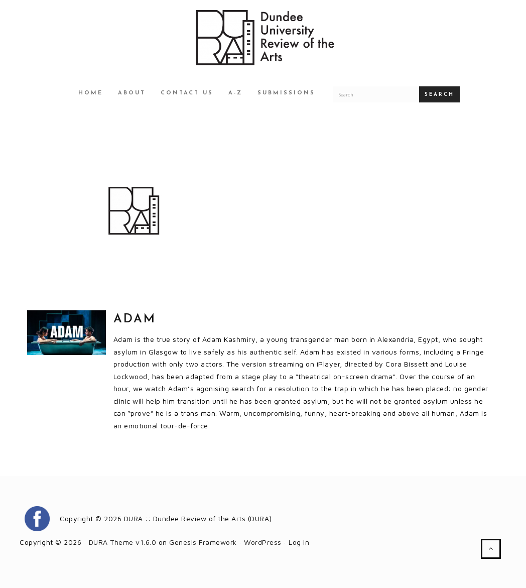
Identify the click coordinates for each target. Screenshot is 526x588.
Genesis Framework (203, 542)
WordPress (263, 542)
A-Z (235, 93)
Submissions (286, 93)
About (132, 93)
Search (439, 94)
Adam (134, 319)
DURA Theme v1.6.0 (123, 542)
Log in (299, 542)
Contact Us (187, 93)
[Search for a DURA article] (376, 94)
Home (90, 93)
